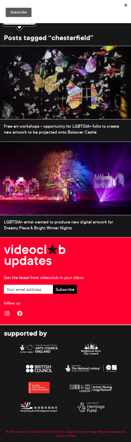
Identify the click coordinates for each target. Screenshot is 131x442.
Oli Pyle (71, 436)
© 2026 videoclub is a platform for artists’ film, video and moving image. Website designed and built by (65, 434)
